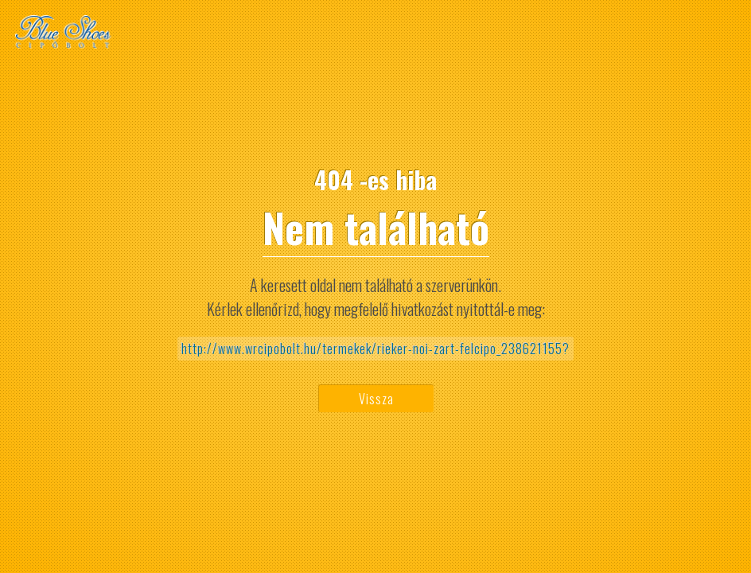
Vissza (376, 398)
